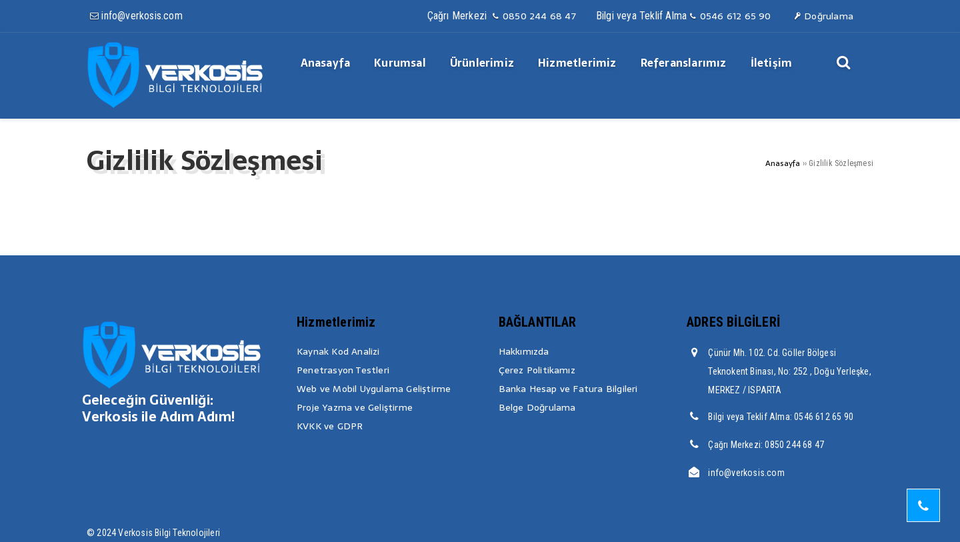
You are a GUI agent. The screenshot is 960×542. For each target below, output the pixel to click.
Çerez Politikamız (537, 370)
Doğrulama (823, 16)
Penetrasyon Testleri (343, 370)
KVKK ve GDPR (330, 426)
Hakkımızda (524, 351)
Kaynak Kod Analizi (338, 351)
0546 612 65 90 (729, 16)
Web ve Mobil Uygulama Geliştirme (374, 388)
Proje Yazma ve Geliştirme (355, 407)
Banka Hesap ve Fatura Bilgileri (568, 388)
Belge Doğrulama (537, 407)
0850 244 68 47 (533, 16)
